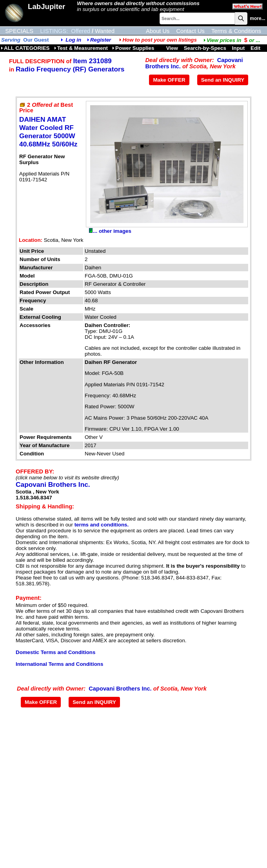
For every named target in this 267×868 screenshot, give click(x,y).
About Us (157, 31)
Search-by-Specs (205, 48)
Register (100, 40)
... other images (110, 231)
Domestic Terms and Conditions (55, 652)
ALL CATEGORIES (25, 48)
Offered (80, 31)
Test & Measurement (81, 48)
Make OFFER (169, 80)
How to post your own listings (158, 40)
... (231, 40)
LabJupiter (46, 6)
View (172, 48)
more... (257, 18)
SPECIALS (19, 31)
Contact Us (190, 31)
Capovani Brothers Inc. (53, 484)
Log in (73, 40)
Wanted (104, 31)
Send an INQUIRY (223, 80)
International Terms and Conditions (59, 664)
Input (238, 48)
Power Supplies (133, 48)
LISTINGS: (54, 31)
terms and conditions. (101, 525)
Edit (256, 48)
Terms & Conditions (236, 31)
